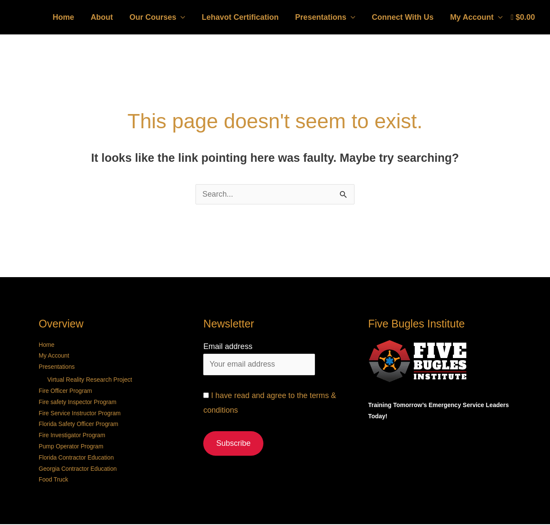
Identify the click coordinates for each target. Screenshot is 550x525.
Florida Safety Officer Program (79, 424)
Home (70, 17)
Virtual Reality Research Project (89, 380)
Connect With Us (404, 17)
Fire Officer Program (66, 391)
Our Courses (157, 17)
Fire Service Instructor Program (80, 413)
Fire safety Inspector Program (78, 402)
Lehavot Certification (243, 17)
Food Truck (54, 480)
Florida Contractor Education (77, 458)
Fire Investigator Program (73, 435)
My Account (472, 17)
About (107, 17)
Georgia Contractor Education (78, 469)
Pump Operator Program (71, 447)
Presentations (323, 17)
